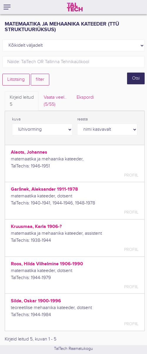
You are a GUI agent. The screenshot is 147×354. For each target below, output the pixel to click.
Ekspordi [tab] (85, 97)
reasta (82, 119)
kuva (16, 119)
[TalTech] (75, 7)
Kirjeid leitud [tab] (22, 101)
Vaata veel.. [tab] (55, 101)
